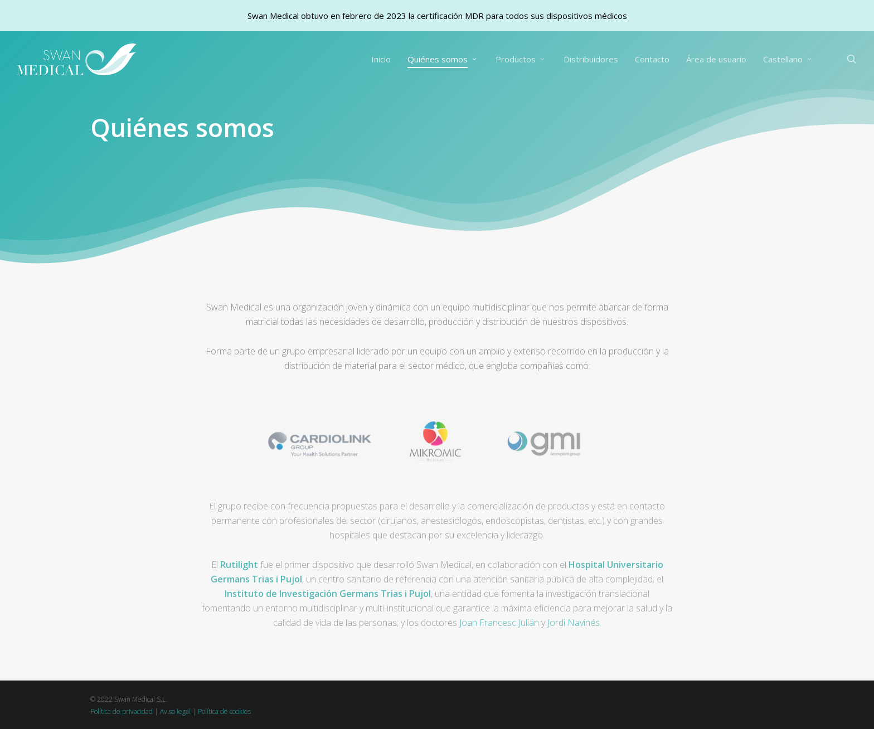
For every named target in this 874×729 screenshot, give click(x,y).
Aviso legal (175, 711)
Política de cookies (224, 711)
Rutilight (239, 583)
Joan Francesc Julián (499, 641)
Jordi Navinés (573, 641)
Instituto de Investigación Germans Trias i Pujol (328, 612)
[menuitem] (788, 59)
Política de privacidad (121, 711)
